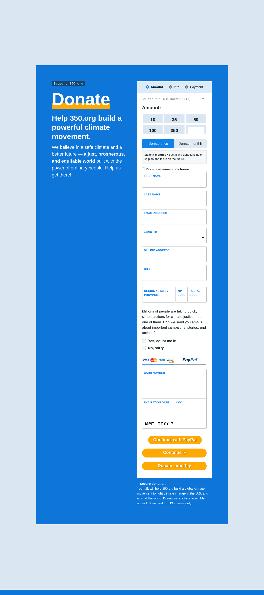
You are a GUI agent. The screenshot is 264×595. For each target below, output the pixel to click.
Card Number (154, 372)
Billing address (157, 250)
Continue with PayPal (175, 439)
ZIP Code (181, 293)
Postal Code (194, 293)
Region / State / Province (156, 293)
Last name (152, 194)
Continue (172, 452)
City (147, 269)
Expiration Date (156, 402)
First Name (152, 176)
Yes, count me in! (162, 341)
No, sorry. (156, 348)
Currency (151, 99)
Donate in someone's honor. (168, 169)
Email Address (155, 213)
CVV (179, 402)
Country (151, 231)
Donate (174, 465)
